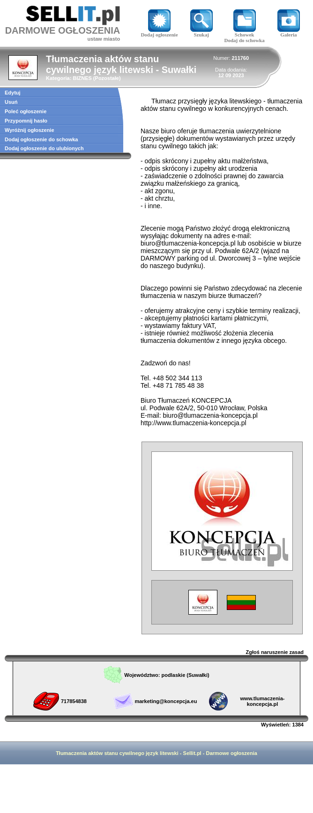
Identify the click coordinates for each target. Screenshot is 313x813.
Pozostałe (107, 78)
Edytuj (13, 92)
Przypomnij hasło (26, 120)
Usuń (11, 102)
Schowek (244, 32)
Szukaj (201, 32)
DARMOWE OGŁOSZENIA (62, 30)
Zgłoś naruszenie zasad (275, 652)
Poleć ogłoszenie (25, 111)
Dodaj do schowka (244, 40)
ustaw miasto (103, 39)
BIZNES (82, 78)
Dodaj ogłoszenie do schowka (41, 139)
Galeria (288, 32)
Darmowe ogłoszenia (231, 753)
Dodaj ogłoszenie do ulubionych (44, 148)
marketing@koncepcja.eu (165, 701)
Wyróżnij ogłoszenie (29, 130)
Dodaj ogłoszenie (159, 32)
